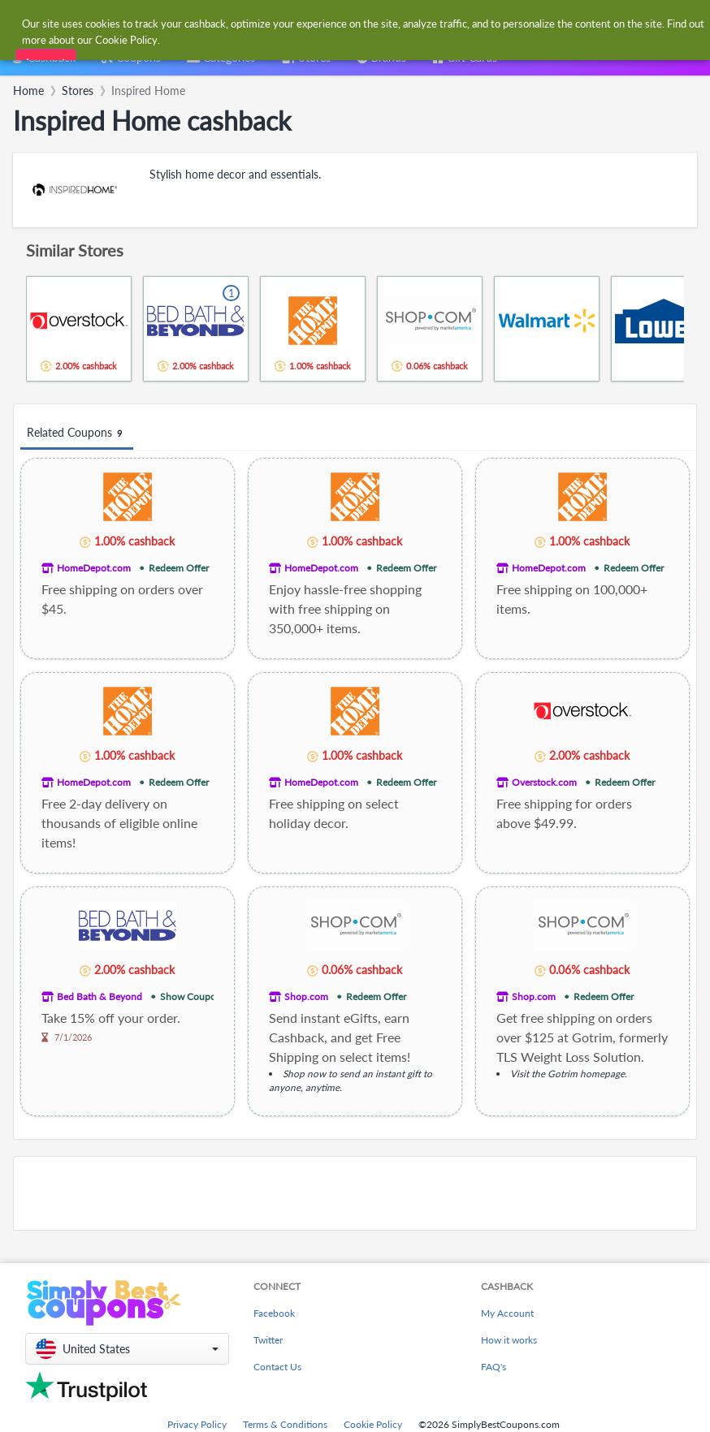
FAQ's (493, 1367)
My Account (507, 1313)
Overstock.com (544, 782)
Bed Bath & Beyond (99, 996)
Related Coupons (77, 433)
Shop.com (306, 996)
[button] (127, 1349)
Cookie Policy (373, 1424)
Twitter (268, 1340)
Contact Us (277, 1367)
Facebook (274, 1313)
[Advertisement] (355, 1193)
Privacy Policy (197, 1424)
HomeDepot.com (94, 568)
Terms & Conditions (285, 1424)
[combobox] (338, 23)
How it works (509, 1340)
